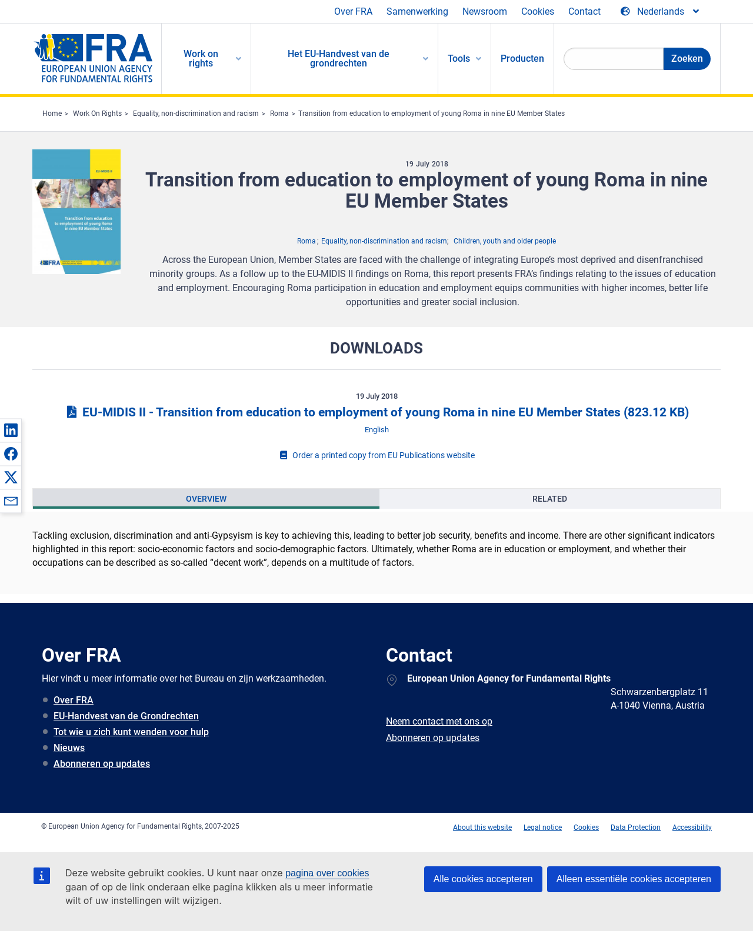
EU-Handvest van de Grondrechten (126, 716)
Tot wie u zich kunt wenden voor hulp (131, 732)
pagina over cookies (327, 873)
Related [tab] (549, 498)
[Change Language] (660, 11)
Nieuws (69, 747)
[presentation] (206, 499)
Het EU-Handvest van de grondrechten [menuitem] (338, 58)
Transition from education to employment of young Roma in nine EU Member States (431, 113)
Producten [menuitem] (522, 58)
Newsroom (484, 11)
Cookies (537, 11)
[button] (10, 430)
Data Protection (636, 827)
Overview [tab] (206, 498)
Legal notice (543, 827)
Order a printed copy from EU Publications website (376, 455)
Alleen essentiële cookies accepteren (634, 879)
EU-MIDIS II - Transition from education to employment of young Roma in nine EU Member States (376, 412)
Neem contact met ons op (439, 721)
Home (52, 113)
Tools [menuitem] (459, 58)
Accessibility (692, 827)
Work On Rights (97, 113)
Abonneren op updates (102, 763)
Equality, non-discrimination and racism (196, 113)
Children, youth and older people (505, 241)
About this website (482, 827)
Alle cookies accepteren (483, 879)
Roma (279, 113)
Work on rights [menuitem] (201, 58)
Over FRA (353, 11)
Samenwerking (417, 11)
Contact (584, 11)
